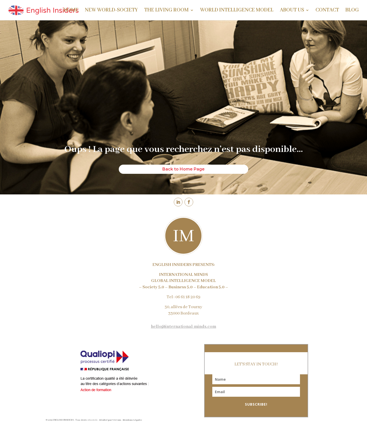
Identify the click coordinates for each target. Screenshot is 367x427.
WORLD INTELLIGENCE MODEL (236, 10)
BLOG (352, 10)
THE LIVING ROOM (166, 10)
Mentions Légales (132, 420)
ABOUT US (292, 10)
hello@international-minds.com (183, 326)
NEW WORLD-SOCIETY (111, 10)
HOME (70, 10)
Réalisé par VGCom (110, 420)
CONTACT (327, 10)
